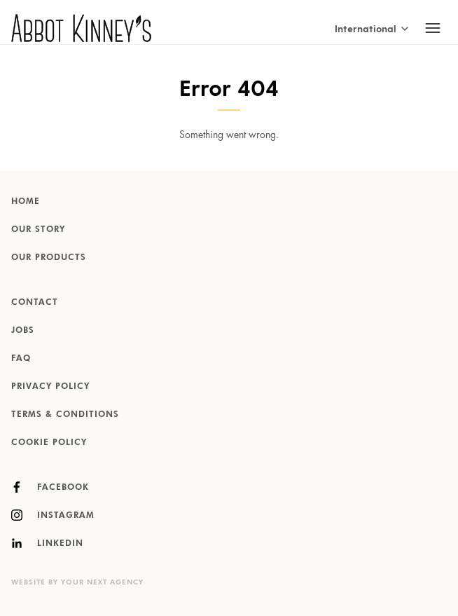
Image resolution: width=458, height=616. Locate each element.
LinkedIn (47, 543)
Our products (48, 258)
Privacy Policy (50, 387)
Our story (38, 230)
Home (25, 202)
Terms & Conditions (65, 415)
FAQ (21, 359)
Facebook (50, 487)
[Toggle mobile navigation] (433, 28)
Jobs (22, 331)
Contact (34, 303)
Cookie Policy (49, 443)
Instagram (53, 515)
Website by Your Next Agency (77, 582)
